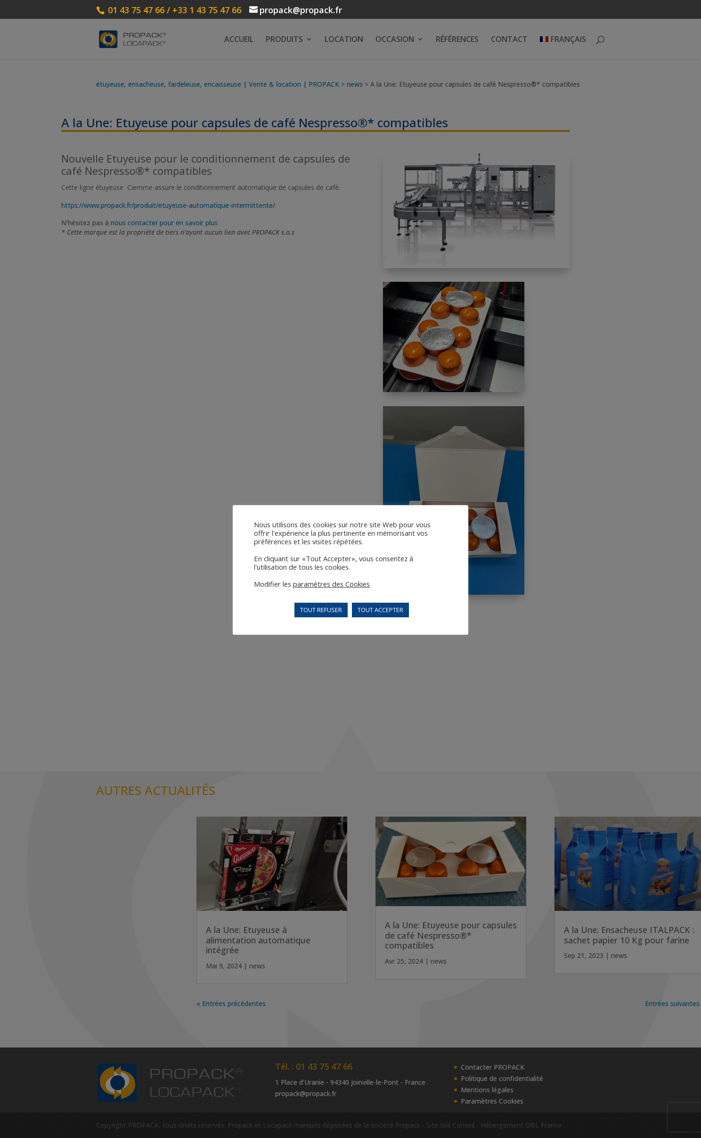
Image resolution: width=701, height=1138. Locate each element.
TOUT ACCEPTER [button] (380, 610)
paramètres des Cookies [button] (331, 584)
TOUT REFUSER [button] (321, 610)
